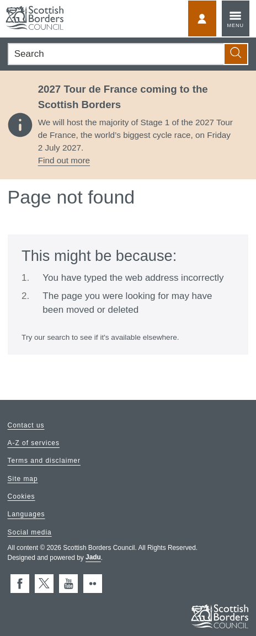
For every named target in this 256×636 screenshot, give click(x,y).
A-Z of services (34, 443)
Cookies (21, 496)
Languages (26, 515)
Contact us (26, 425)
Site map (23, 479)
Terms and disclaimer (44, 461)
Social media (30, 532)
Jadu (93, 558)
